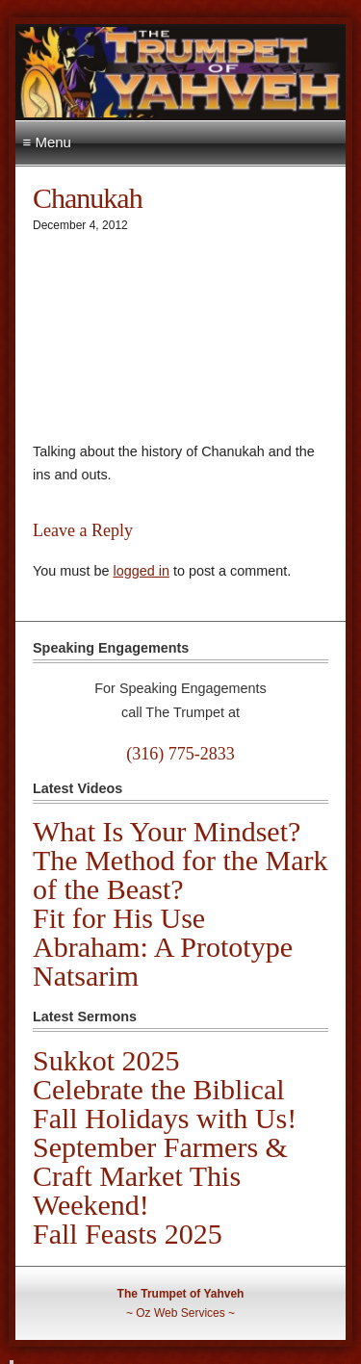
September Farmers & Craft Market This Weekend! (160, 1176)
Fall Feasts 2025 (127, 1233)
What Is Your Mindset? (166, 831)
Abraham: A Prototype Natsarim (163, 961)
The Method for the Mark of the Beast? (180, 874)
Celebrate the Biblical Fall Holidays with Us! (165, 1103)
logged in (140, 571)
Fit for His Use (119, 918)
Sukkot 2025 (106, 1060)
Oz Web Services (180, 1313)
